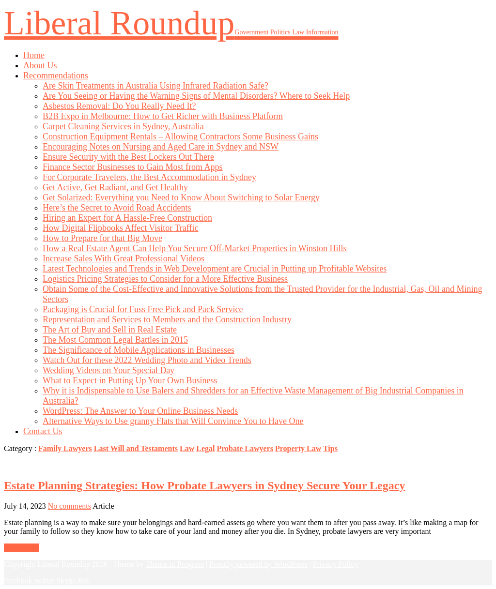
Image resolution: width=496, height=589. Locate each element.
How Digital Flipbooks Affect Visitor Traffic (120, 228)
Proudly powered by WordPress (258, 564)
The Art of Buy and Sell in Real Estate (110, 329)
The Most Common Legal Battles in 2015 (115, 340)
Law (187, 448)
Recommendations (55, 75)
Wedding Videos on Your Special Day (108, 370)
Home (34, 55)
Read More (21, 548)
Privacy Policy (335, 564)
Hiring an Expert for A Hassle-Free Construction (127, 218)
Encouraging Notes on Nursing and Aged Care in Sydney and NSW (161, 146)
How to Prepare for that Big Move (102, 238)
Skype (67, 580)
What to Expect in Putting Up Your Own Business (130, 380)
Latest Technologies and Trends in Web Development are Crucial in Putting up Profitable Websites (215, 268)
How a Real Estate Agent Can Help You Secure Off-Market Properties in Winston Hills (195, 248)
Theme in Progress (175, 564)
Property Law (298, 448)
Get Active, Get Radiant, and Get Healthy (115, 187)
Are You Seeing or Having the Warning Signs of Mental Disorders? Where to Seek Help (196, 96)
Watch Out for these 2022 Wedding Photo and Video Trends (147, 360)
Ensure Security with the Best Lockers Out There (128, 157)
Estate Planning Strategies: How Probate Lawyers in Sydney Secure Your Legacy (204, 485)
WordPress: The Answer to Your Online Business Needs (140, 411)
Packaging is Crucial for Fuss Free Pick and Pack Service (143, 309)
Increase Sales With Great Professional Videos (123, 258)
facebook (19, 580)
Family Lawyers (65, 448)
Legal (205, 448)
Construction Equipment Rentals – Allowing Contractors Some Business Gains (180, 136)
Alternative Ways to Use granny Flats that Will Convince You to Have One (173, 421)
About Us (40, 65)
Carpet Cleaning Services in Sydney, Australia (123, 126)
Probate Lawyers (245, 448)
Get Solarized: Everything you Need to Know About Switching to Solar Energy (181, 197)
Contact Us (42, 431)
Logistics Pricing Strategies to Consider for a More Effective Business (165, 279)
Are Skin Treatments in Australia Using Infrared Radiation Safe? (155, 86)
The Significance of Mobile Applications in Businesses (138, 350)
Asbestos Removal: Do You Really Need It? (119, 106)
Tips (330, 448)
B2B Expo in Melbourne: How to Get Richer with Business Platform (163, 116)
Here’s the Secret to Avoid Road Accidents (117, 207)
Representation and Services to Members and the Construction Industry (167, 319)
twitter (45, 580)
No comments (69, 506)
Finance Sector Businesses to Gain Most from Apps (132, 167)
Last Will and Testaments (136, 448)
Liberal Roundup (171, 23)
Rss (83, 580)
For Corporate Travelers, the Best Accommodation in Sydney (149, 177)
